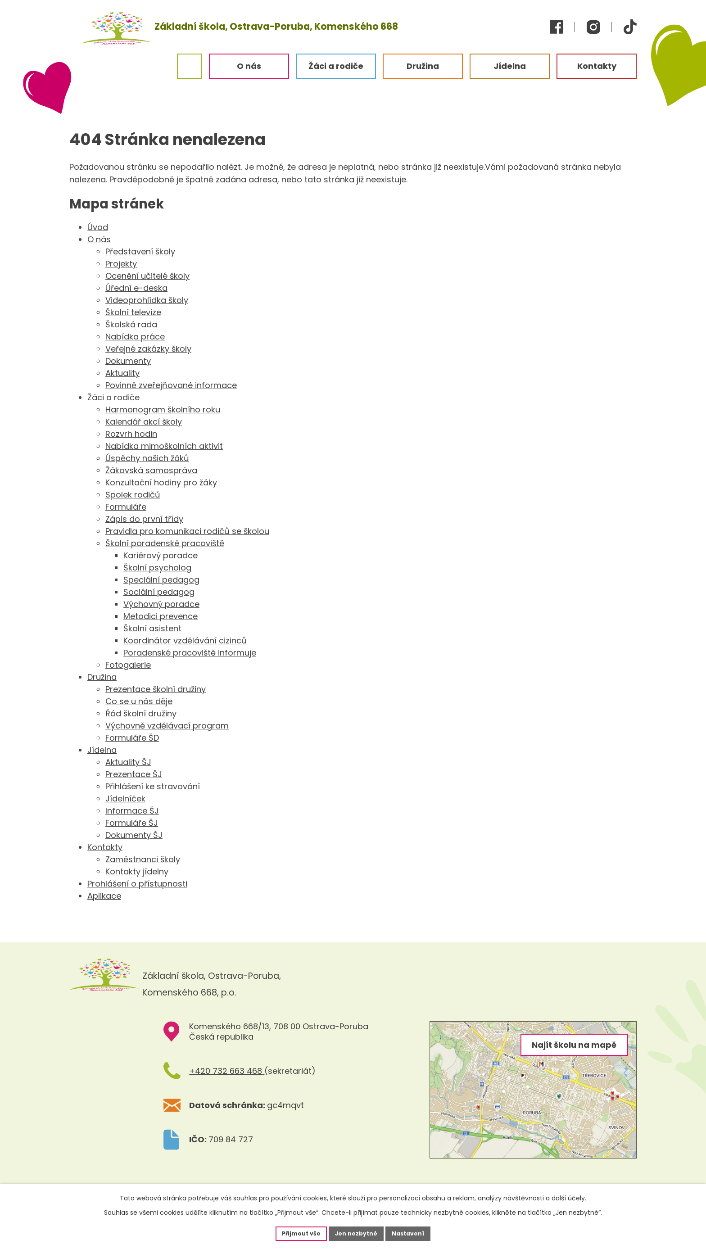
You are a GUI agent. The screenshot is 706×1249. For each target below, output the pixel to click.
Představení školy (140, 251)
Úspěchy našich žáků (147, 458)
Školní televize (133, 312)
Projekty (121, 263)
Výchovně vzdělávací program (167, 725)
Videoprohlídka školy (146, 300)
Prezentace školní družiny (155, 689)
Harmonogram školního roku (162, 409)
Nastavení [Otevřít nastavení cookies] (414, 1232)
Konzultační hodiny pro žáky (161, 482)
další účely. (569, 1196)
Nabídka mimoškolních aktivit (164, 446)
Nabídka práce (135, 336)
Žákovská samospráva (151, 470)
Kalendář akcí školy (143, 421)
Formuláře (125, 506)
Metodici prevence (160, 616)
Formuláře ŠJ (131, 822)
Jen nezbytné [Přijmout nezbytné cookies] (356, 1232)
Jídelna (102, 750)
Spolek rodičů (132, 494)
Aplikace (104, 895)
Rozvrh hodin (131, 433)
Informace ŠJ (132, 810)
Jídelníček (125, 798)
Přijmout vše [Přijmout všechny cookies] (295, 1232)
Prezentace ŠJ (133, 774)
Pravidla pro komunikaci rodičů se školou (187, 531)
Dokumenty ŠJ (134, 835)
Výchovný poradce (161, 604)
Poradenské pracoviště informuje (189, 652)
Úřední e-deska (136, 288)
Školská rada (131, 324)
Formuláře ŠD (132, 737)
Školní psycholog (157, 567)
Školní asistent (152, 628)
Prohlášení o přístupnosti (137, 883)
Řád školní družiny (140, 713)
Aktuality (122, 373)
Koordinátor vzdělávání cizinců (185, 640)
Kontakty (104, 847)
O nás (99, 239)
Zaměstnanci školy (142, 859)
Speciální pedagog (161, 579)
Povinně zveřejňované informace (171, 385)
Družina (102, 677)
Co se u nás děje (138, 701)
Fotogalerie (128, 664)
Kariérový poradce (160, 555)
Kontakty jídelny (136, 871)
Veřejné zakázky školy (148, 348)
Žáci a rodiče (113, 397)
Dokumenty (128, 361)
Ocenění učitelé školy (147, 275)
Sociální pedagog (159, 591)
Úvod (97, 227)
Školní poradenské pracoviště (164, 543)
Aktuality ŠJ (128, 762)
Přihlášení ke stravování (152, 786)
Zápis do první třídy (144, 519)
